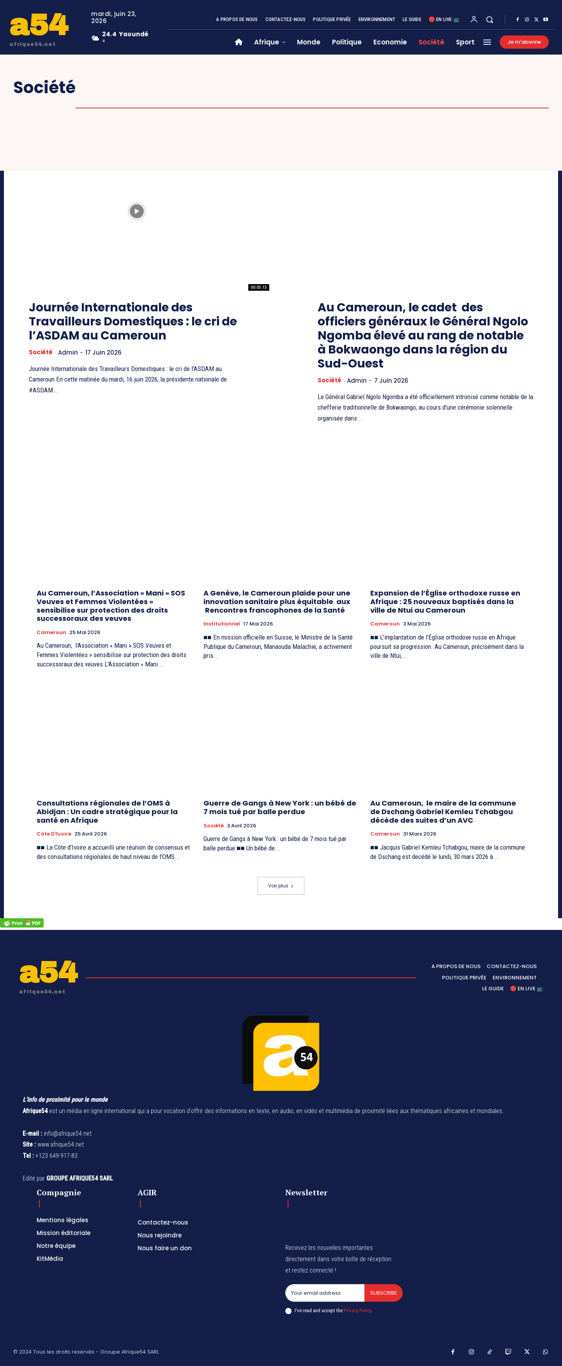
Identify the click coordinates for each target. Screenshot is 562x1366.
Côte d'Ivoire (54, 834)
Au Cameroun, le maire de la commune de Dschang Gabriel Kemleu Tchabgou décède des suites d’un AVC (443, 811)
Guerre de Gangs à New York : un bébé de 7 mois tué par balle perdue (279, 807)
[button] (489, 19)
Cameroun (51, 632)
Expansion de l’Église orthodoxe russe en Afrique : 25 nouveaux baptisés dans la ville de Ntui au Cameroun (445, 601)
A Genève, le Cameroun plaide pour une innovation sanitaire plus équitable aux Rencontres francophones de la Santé (276, 601)
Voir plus (281, 885)
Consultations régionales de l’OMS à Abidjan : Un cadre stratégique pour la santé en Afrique (107, 811)
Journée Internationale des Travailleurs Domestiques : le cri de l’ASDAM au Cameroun (133, 321)
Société (41, 352)
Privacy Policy (357, 1311)
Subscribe (383, 1293)
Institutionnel (221, 624)
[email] (324, 1293)
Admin (68, 352)
